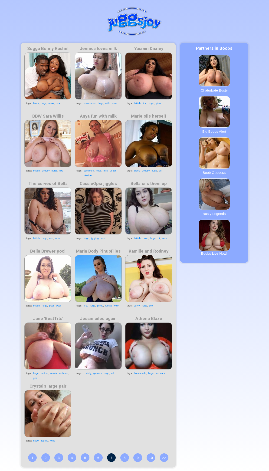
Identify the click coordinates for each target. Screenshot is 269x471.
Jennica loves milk (98, 48)
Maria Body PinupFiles (98, 251)
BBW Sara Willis (48, 116)
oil (160, 170)
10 (151, 458)
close (145, 238)
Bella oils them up (149, 183)
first (145, 103)
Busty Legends (214, 197)
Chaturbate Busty (214, 73)
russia (108, 305)
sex (58, 103)
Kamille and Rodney (148, 251)
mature (44, 373)
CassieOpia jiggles (98, 183)
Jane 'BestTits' (48, 318)
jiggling (95, 238)
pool (51, 305)
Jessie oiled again (98, 318)
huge (43, 103)
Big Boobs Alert (214, 114)
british (137, 103)
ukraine (88, 175)
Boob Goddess (214, 156)
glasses (97, 373)
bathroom (89, 170)
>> (164, 458)
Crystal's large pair (48, 386)
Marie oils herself (148, 116)
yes (103, 238)
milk (107, 103)
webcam (63, 373)
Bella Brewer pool (48, 251)
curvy (137, 305)
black (36, 103)
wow (114, 103)
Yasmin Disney (148, 48)
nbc (61, 170)
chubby (45, 170)
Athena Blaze (148, 318)
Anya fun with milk (98, 116)
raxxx (51, 103)
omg (52, 440)
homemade (90, 103)
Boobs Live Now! (214, 237)
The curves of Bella (48, 183)
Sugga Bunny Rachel (48, 48)
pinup (159, 103)
